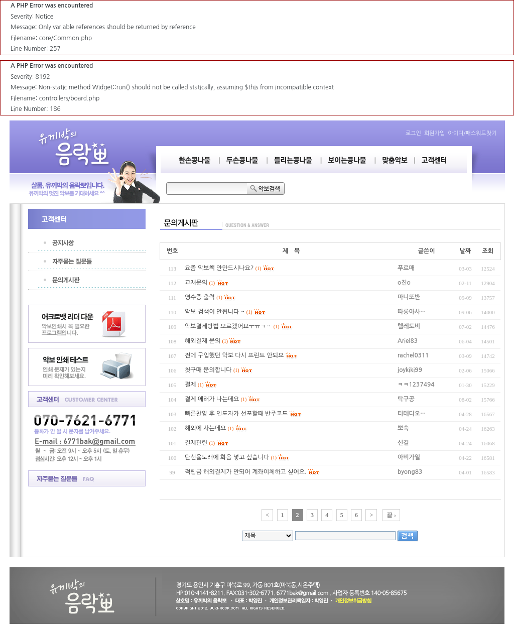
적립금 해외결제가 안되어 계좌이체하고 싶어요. (246, 472)
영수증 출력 (200, 297)
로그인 (413, 133)
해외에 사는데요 (205, 428)
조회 (487, 251)
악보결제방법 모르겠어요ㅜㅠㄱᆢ (228, 326)
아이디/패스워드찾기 (472, 133)
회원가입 (434, 133)
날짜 (465, 251)
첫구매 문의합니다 (208, 370)
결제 (190, 385)
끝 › (391, 515)
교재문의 (196, 283)
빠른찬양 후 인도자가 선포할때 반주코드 (236, 414)
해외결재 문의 (202, 341)
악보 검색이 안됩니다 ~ (214, 312)
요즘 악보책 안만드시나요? (219, 268)
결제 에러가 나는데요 (212, 399)
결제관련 (196, 443)
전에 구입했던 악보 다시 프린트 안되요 (234, 355)
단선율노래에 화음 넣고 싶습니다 (227, 457)
